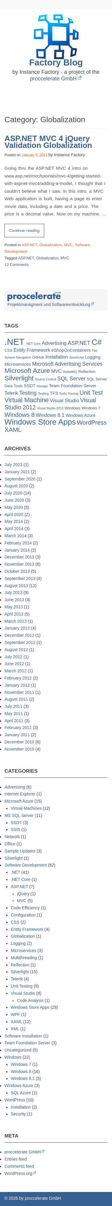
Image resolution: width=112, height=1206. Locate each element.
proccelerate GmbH (53, 79)
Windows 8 (21, 1071)
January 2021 (17, 471)
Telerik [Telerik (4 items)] (11, 393)
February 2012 (18, 678)
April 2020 (13, 514)
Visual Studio (23, 993)
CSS (15, 922)
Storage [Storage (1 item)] (41, 386)
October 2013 (17, 571)
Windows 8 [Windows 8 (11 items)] (19, 414)
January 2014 (17, 550)
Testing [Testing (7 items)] (27, 393)
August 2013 (16, 585)
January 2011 (17, 734)
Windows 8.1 (23, 1078)
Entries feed (15, 1159)
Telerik (17, 979)
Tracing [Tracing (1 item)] (73, 393)
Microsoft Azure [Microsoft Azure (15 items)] (27, 370)
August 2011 (16, 699)
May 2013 (13, 606)
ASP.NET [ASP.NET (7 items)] (79, 343)
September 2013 (20, 578)
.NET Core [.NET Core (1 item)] (33, 343)
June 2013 (14, 599)
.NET (15, 872)
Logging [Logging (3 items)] (93, 357)
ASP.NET (29, 245)
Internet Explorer (20, 794)
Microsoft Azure (18, 801)
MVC (68, 245)
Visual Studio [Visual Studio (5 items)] (64, 400)
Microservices (23, 950)
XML (15, 1028)
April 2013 (13, 614)
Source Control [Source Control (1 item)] (45, 379)
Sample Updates (20, 851)
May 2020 (13, 507)
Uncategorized (17, 1050)
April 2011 (13, 720)
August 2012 (16, 649)
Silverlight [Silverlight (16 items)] (19, 378)
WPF (15, 1014)
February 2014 (18, 543)
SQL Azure (21, 1092)
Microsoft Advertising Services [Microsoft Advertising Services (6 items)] (67, 364)
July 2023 (13, 464)
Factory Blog (56, 62)
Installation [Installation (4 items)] (56, 356)
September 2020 (20, 479)
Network (12, 836)
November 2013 (19, 564)
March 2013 (15, 621)
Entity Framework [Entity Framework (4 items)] (32, 350)
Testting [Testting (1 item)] (43, 393)
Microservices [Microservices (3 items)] (17, 364)
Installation (21, 1107)
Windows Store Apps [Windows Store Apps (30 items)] (40, 422)
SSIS (15, 829)
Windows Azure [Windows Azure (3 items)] (81, 415)
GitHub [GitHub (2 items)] (38, 357)
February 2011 (18, 727)
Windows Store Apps (30, 1007)
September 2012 (20, 642)
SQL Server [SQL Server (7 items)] (71, 378)
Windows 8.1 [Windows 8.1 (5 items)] (50, 415)
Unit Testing (22, 986)
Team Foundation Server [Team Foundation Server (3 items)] (72, 385)
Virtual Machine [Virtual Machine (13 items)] (26, 400)
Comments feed (19, 1166)
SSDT (16, 822)
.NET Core (20, 879)
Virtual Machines (26, 808)
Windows (13, 1057)
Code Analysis (30, 1000)
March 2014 (15, 535)
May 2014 (13, 521)
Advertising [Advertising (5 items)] (54, 343)
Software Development (25, 865)
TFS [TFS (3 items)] (54, 393)
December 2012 (19, 635)
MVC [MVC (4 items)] (56, 371)
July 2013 (13, 592)
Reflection (20, 964)
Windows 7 (21, 1064)
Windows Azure (18, 1085)
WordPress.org (18, 1173)
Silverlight (13, 858)
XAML (16, 1021)
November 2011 (19, 692)
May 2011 (13, 713)
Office (9, 843)
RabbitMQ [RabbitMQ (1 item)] (70, 372)
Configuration (23, 915)
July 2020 (13, 493)
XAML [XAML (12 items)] (13, 429)
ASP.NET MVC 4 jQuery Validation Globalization (48, 142)
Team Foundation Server (27, 1042)
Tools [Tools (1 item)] (63, 393)
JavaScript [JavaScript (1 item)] (76, 357)
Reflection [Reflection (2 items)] (87, 371)
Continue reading (26, 232)
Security (18, 1114)
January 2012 (17, 685)
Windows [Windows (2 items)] (72, 408)
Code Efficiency (25, 907)
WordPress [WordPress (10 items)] (92, 422)
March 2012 (15, 670)
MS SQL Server (19, 815)
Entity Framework (27, 929)
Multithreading (24, 957)
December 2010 (19, 742)
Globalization (50, 245)
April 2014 (13, 528)
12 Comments (16, 264)
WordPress (14, 1100)
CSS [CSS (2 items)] (8, 350)
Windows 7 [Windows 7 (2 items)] (91, 408)
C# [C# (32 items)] (97, 342)
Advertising (14, 787)
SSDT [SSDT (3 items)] (30, 385)
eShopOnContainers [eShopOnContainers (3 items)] (70, 350)
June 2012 (14, 663)
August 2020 (16, 485)
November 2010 (19, 749)
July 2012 (13, 656)
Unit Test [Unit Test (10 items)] (91, 392)
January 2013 (17, 628)
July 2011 (13, 706)
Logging (18, 943)
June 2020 (14, 500)
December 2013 (19, 557)
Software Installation (23, 1036)
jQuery (23, 893)
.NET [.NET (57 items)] (14, 342)
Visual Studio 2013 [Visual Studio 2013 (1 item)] (50, 408)
